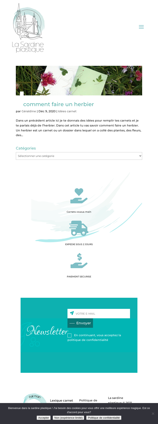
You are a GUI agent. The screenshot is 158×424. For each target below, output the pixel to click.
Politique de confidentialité (104, 417)
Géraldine (29, 111)
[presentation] (98, 354)
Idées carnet (67, 111)
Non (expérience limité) (68, 417)
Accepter (43, 417)
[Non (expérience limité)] (153, 413)
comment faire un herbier (58, 104)
